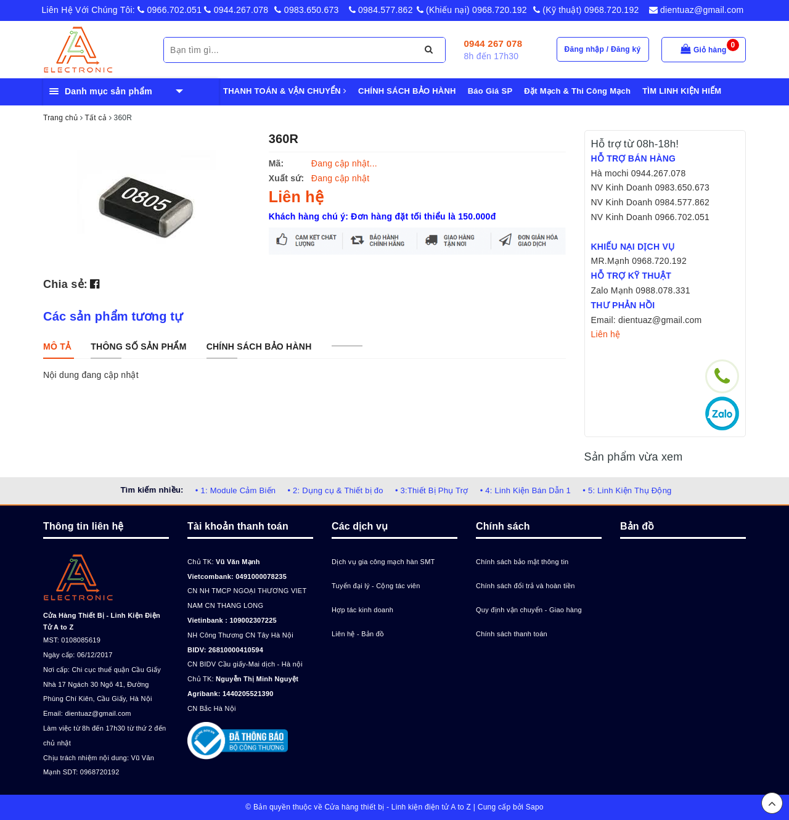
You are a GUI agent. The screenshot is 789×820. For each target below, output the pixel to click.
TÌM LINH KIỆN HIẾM (681, 91)
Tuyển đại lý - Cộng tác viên (376, 585)
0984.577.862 (381, 10)
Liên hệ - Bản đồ (358, 634)
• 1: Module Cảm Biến (235, 490)
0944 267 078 (493, 43)
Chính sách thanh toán (511, 634)
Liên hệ (606, 334)
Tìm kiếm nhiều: (151, 489)
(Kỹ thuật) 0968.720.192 (586, 10)
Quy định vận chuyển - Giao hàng (529, 609)
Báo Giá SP (490, 91)
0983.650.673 (306, 10)
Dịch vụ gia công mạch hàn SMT (383, 561)
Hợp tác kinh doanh (362, 609)
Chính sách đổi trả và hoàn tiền (525, 585)
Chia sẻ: (65, 284)
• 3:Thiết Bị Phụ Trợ (431, 490)
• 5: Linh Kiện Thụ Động (627, 490)
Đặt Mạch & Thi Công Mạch (577, 91)
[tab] (57, 346)
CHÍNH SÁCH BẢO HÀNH (407, 91)
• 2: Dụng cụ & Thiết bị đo (335, 490)
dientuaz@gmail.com (696, 10)
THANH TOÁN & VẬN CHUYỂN (284, 91)
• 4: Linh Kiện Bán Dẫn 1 (525, 490)
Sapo (535, 807)
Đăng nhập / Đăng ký (603, 49)
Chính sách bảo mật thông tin (522, 561)
